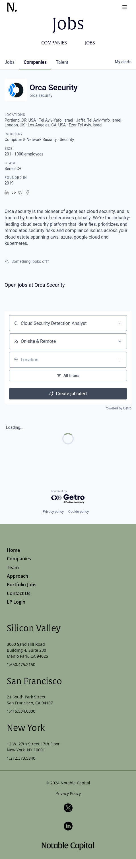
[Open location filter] (119, 359)
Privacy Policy (68, 793)
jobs (10, 62)
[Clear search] (119, 323)
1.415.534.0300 (21, 711)
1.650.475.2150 (21, 664)
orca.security (41, 95)
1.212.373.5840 (21, 758)
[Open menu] (124, 7)
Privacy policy (53, 512)
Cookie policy (78, 512)
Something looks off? (27, 261)
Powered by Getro (118, 408)
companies (35, 62)
